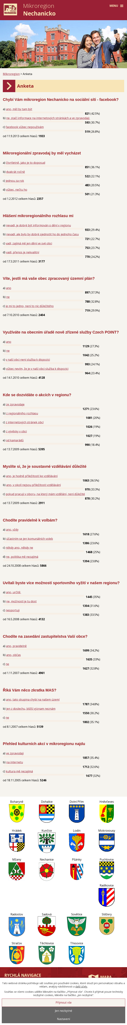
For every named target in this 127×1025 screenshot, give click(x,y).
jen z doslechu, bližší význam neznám (30, 709)
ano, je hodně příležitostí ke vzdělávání (32, 476)
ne (8, 297)
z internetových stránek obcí (25, 422)
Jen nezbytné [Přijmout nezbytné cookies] (63, 1011)
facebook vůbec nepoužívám (25, 127)
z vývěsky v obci (16, 431)
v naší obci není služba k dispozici (28, 360)
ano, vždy (12, 530)
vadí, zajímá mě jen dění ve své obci (29, 243)
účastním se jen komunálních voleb (29, 539)
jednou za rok (15, 181)
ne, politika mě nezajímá (22, 557)
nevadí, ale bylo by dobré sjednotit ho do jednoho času (42, 234)
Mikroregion (11, 74)
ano (8, 288)
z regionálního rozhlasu (22, 413)
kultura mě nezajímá (19, 771)
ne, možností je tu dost (21, 601)
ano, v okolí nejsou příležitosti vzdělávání (33, 485)
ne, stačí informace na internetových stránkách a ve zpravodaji (48, 118)
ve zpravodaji (15, 753)
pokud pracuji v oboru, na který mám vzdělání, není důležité (45, 494)
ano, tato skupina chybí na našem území (33, 699)
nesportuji (13, 610)
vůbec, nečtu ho (16, 190)
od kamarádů (15, 440)
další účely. (81, 986)
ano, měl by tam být (19, 109)
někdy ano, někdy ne (19, 548)
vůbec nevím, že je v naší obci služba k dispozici (37, 369)
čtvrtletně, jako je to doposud (25, 163)
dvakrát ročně (15, 172)
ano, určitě (13, 592)
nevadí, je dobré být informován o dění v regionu (38, 225)
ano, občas (13, 655)
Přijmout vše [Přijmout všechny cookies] (64, 1002)
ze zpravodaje (15, 404)
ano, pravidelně (16, 646)
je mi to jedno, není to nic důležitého (30, 306)
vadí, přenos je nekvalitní (22, 252)
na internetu (14, 762)
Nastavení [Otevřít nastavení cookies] (63, 1019)
